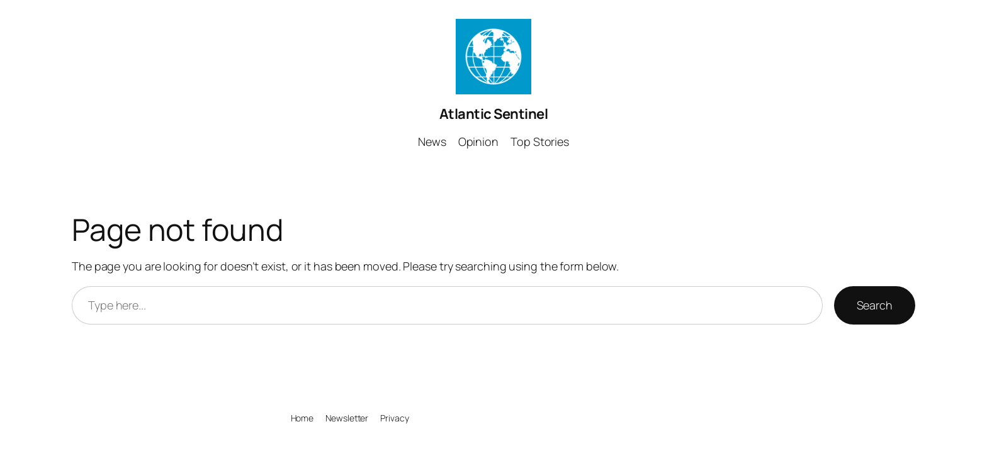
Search (875, 305)
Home (302, 418)
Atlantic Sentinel (493, 113)
